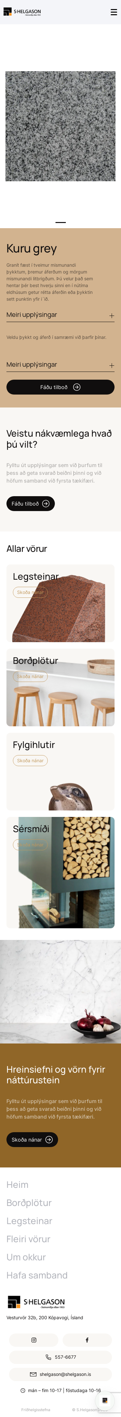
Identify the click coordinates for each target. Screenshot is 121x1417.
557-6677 (60, 1357)
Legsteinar (29, 1220)
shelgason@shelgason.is (60, 1374)
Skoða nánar (30, 592)
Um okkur (26, 1257)
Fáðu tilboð (60, 387)
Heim (17, 1184)
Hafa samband (37, 1275)
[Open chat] (105, 1401)
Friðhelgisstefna (35, 1410)
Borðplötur (29, 1202)
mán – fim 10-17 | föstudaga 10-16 (64, 1390)
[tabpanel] (60, 126)
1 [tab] (60, 222)
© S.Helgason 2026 (90, 1410)
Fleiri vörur (28, 1238)
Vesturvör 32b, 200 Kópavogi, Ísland (44, 1317)
